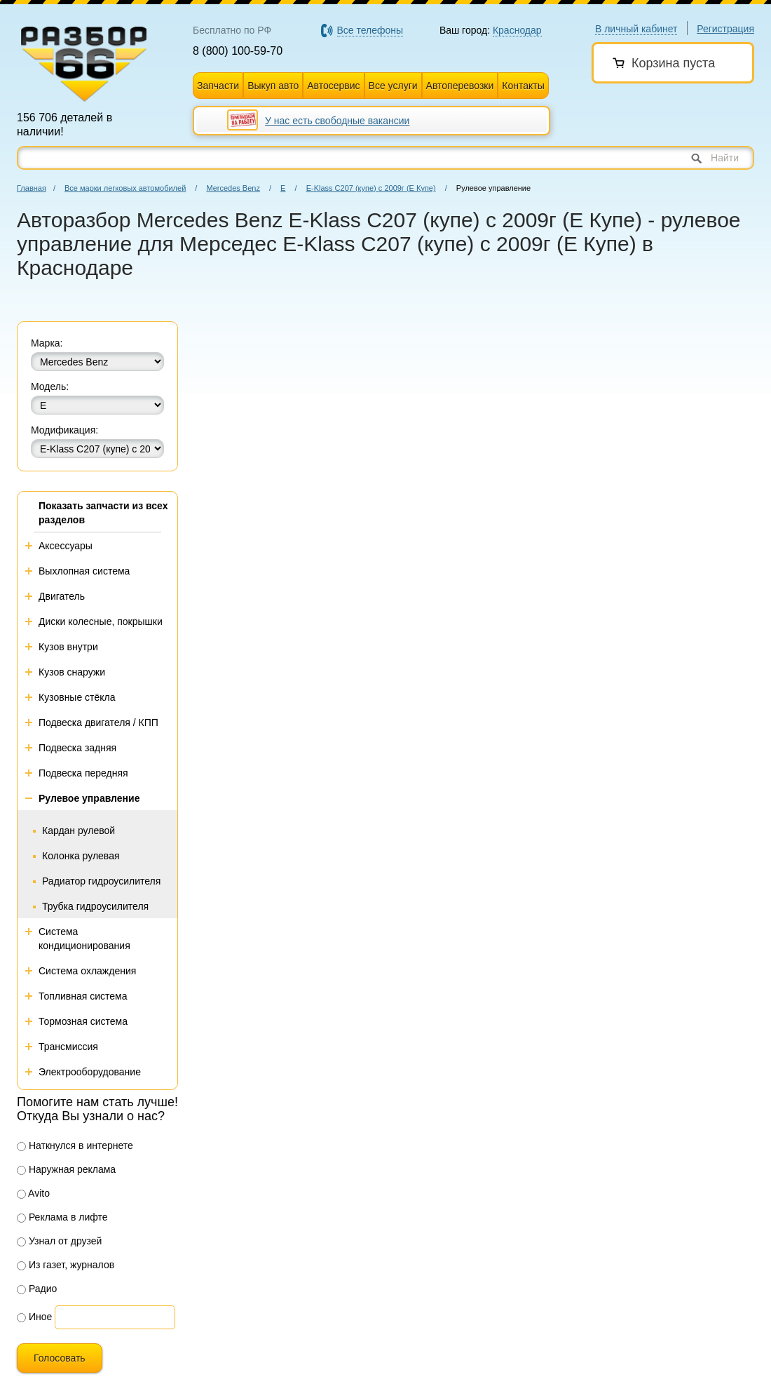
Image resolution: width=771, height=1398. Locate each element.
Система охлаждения (87, 970)
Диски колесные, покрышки (101, 621)
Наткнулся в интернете (75, 1145)
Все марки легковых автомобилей (125, 188)
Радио (37, 1288)
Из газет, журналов (65, 1264)
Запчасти (218, 85)
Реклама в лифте (62, 1217)
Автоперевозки (460, 85)
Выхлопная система (84, 571)
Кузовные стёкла (77, 697)
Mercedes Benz (232, 188)
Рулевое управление (89, 798)
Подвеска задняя (77, 747)
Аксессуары (66, 545)
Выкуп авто (273, 85)
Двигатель (62, 596)
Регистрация (725, 28)
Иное (34, 1316)
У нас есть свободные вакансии (337, 120)
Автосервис (333, 85)
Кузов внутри (68, 646)
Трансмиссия (68, 1046)
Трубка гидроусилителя (95, 906)
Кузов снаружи (72, 672)
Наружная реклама (66, 1169)
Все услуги (393, 85)
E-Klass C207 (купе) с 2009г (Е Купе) (371, 188)
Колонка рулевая (81, 855)
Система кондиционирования (84, 938)
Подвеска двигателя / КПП (98, 722)
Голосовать (60, 1358)
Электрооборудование (90, 1071)
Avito (33, 1193)
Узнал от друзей (59, 1240)
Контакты (523, 85)
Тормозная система (83, 1021)
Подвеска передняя (83, 773)
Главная (31, 188)
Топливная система (83, 996)
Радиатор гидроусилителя (101, 881)
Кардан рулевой (78, 830)
